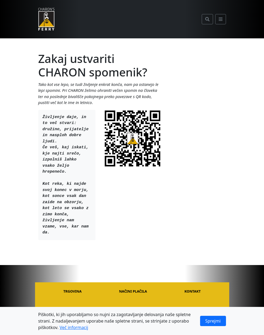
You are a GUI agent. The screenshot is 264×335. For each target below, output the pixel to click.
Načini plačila (133, 291)
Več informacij (74, 327)
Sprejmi (213, 321)
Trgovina (72, 291)
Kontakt (192, 291)
